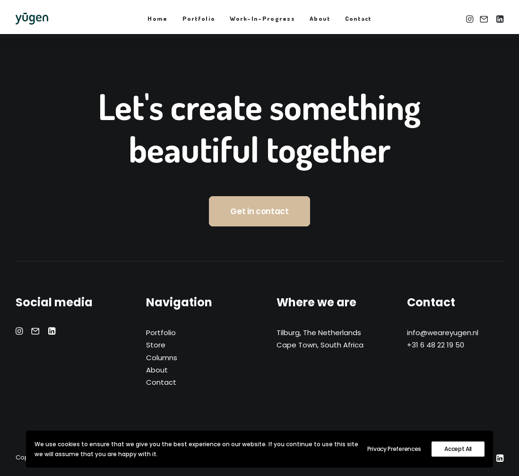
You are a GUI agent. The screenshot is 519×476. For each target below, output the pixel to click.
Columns (161, 358)
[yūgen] (32, 19)
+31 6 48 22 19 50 (435, 345)
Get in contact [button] (259, 211)
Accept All (458, 449)
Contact (358, 18)
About (320, 18)
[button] (470, 18)
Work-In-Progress (262, 18)
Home (157, 18)
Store (155, 345)
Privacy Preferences (394, 449)
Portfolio (199, 18)
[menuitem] (157, 18)
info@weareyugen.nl (442, 333)
